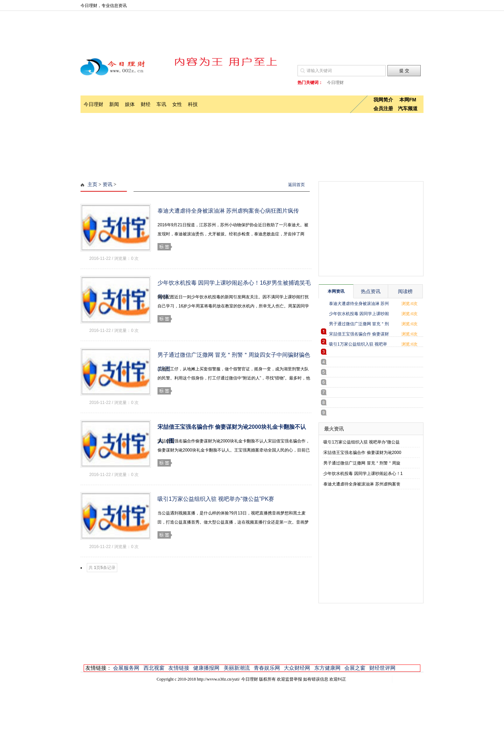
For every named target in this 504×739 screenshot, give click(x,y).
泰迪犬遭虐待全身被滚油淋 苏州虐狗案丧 (361, 484)
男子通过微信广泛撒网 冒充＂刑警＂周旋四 (359, 325)
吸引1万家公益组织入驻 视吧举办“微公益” (358, 345)
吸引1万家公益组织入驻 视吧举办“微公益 (361, 442)
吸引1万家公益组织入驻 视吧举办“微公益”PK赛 (216, 499)
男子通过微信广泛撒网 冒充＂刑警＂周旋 (361, 463)
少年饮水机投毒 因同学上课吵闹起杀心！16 (359, 315)
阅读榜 (405, 291)
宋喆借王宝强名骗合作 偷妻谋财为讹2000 (362, 452)
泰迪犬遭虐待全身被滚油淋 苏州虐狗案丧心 (359, 304)
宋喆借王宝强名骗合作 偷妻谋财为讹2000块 (359, 335)
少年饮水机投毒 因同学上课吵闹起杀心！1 (362, 473)
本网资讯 (336, 291)
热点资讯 (370, 291)
